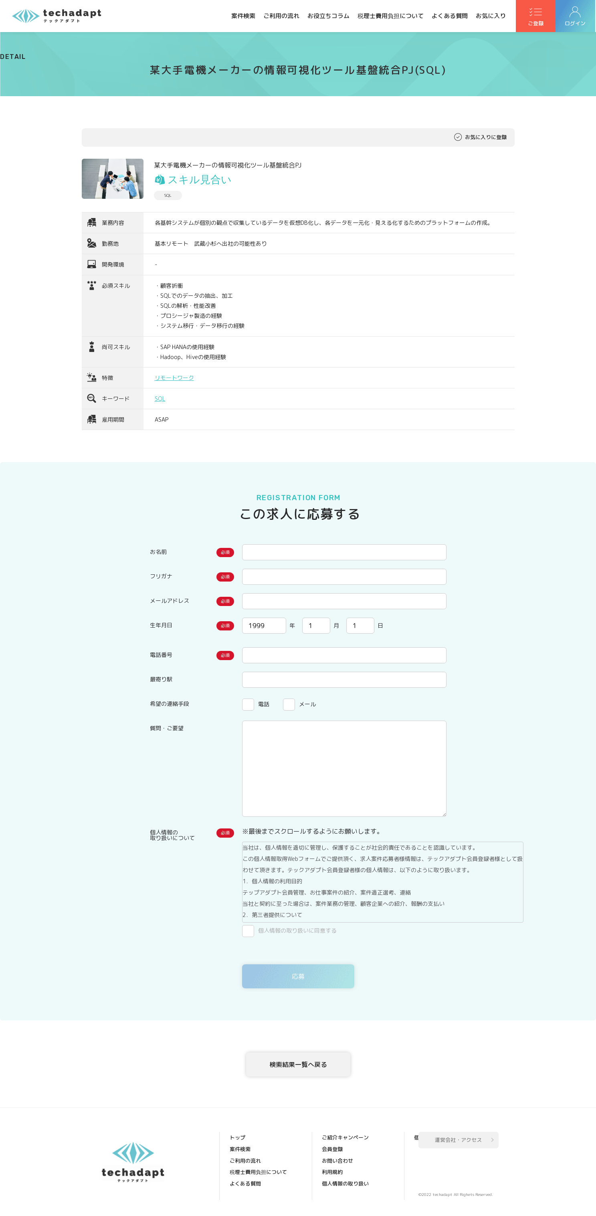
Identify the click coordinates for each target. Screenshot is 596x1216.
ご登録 (536, 24)
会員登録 (332, 1138)
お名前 (158, 551)
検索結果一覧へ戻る (298, 1064)
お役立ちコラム (328, 16)
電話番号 (161, 654)
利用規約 (332, 1161)
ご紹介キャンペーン (253, 1194)
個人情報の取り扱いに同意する (297, 930)
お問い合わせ (338, 1149)
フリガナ (161, 576)
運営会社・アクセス (458, 1141)
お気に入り (491, 16)
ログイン (576, 24)
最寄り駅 (161, 679)
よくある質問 (450, 16)
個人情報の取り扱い (345, 1172)
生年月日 (161, 625)
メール (307, 704)
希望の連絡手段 (169, 703)
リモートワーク (174, 378)
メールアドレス (169, 600)
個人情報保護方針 (343, 1183)
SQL (160, 398)
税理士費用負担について (391, 16)
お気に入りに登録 (486, 137)
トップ (238, 1138)
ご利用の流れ (281, 16)
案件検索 (243, 16)
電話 (263, 704)
